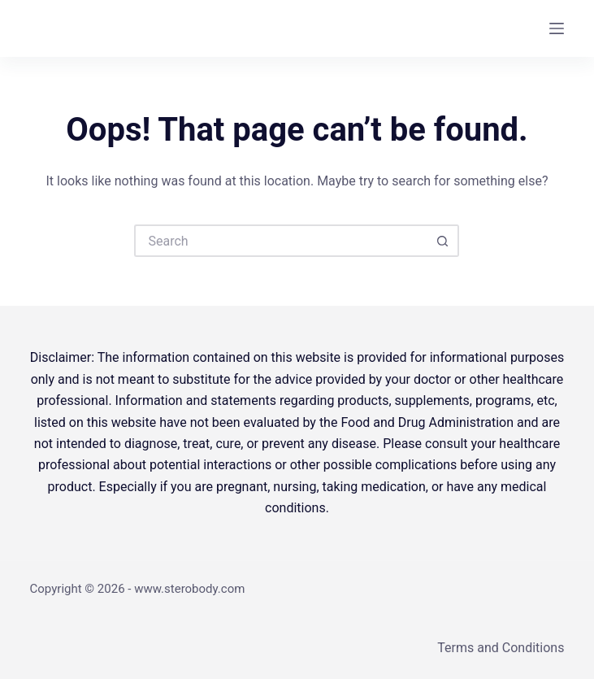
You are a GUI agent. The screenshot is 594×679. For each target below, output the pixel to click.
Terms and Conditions (500, 647)
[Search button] (443, 240)
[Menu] (556, 28)
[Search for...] (280, 240)
